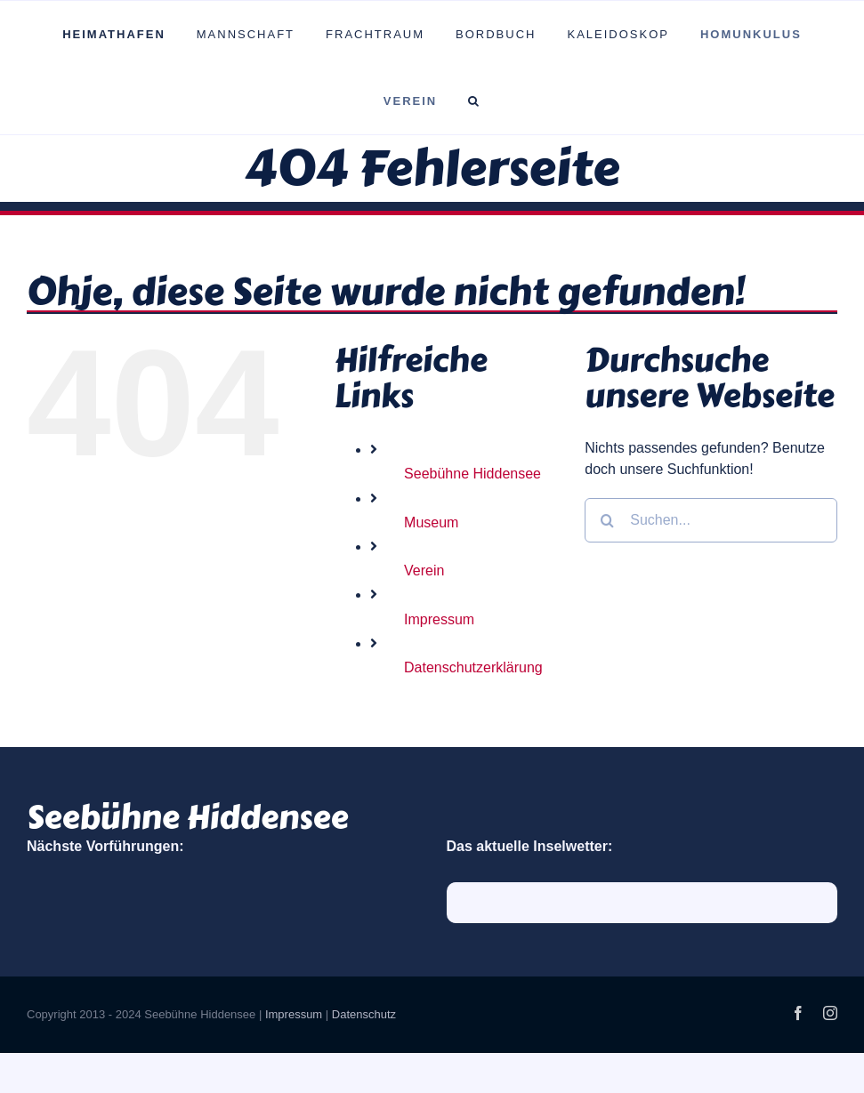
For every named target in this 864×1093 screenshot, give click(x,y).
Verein (424, 570)
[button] (475, 101)
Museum (431, 522)
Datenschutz (364, 1014)
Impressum (439, 619)
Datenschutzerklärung (473, 667)
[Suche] (607, 520)
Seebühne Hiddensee (472, 473)
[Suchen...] (711, 520)
